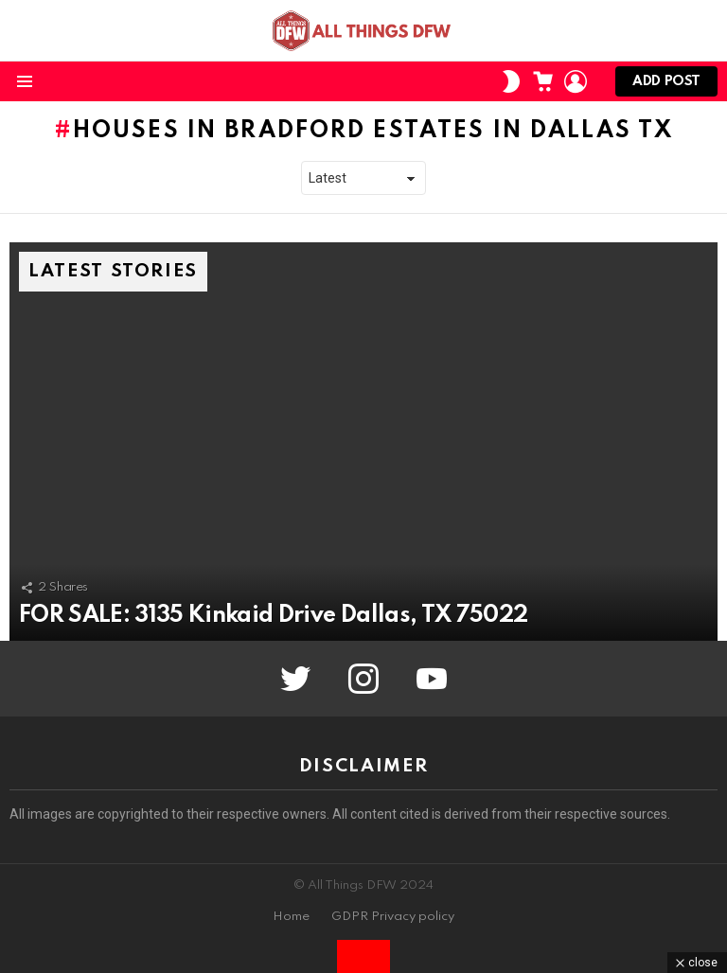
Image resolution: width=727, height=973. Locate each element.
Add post (666, 86)
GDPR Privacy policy (392, 917)
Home (291, 917)
